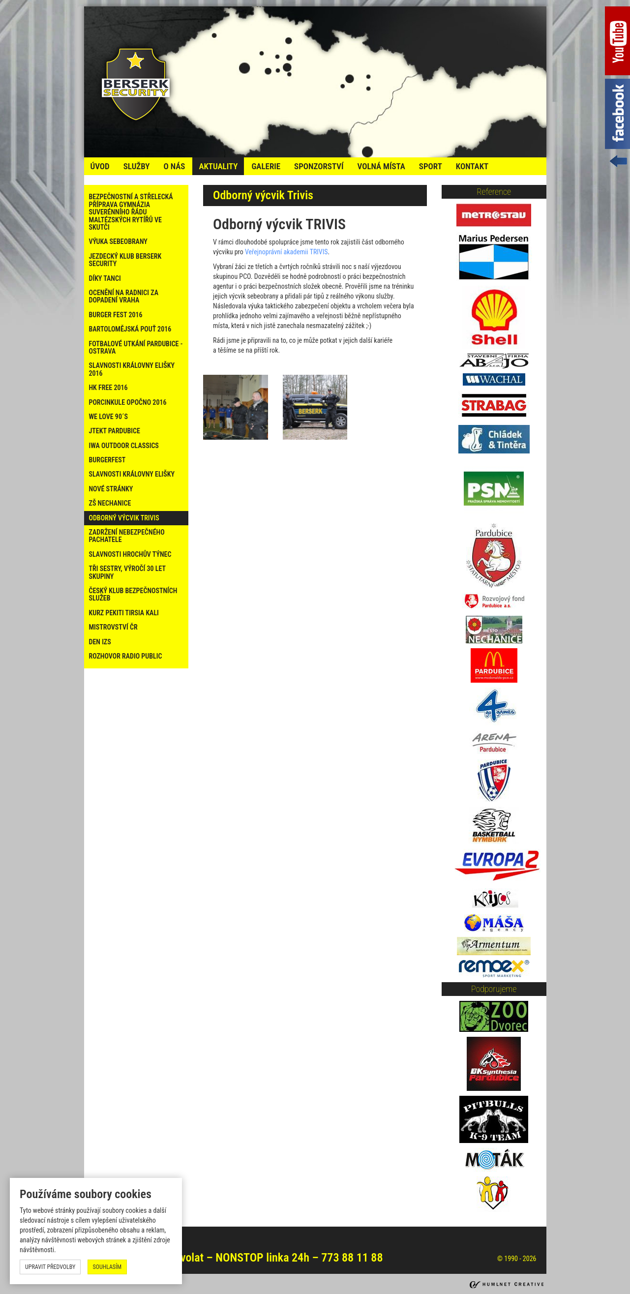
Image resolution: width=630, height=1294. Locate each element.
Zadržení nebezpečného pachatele (127, 535)
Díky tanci (105, 278)
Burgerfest (107, 460)
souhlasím (107, 1267)
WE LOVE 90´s (108, 417)
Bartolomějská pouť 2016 (130, 329)
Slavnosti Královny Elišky (132, 474)
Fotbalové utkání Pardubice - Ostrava (136, 347)
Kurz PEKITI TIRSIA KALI (124, 613)
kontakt (472, 166)
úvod (100, 166)
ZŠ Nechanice (110, 503)
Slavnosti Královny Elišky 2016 (132, 369)
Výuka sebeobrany (118, 241)
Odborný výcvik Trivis (124, 518)
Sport (430, 166)
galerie (265, 166)
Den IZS (100, 642)
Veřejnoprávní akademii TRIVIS (286, 252)
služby (136, 166)
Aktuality (218, 166)
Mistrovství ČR (113, 627)
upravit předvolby (50, 1267)
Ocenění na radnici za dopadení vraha (124, 296)
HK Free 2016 (108, 387)
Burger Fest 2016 (116, 315)
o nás (174, 166)
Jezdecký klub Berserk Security (125, 260)
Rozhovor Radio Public (125, 656)
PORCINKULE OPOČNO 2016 (128, 402)
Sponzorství (318, 166)
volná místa (381, 166)
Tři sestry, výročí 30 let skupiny (127, 572)
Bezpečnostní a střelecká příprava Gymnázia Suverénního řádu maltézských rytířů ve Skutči (131, 212)
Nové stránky (111, 489)
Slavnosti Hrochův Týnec (130, 554)
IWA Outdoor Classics (124, 446)
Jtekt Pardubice (114, 431)
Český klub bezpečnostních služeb (133, 594)
